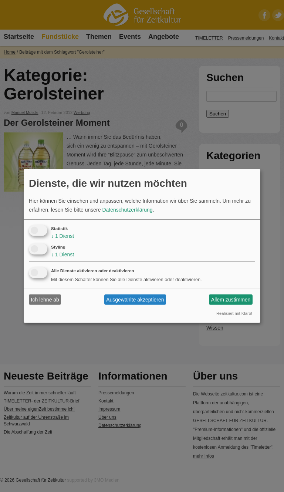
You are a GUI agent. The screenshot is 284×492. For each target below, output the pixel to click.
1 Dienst (62, 236)
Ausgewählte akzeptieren (135, 300)
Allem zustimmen (231, 300)
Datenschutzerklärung (127, 210)
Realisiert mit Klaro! (234, 313)
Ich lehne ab (45, 300)
